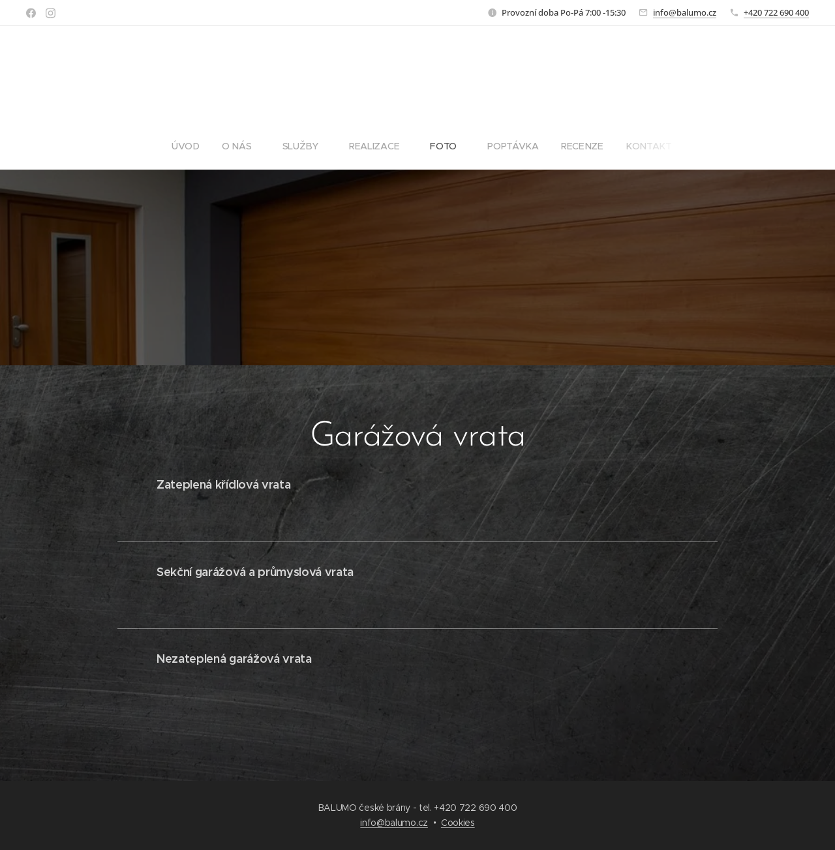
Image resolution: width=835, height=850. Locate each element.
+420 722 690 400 (776, 12)
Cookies (458, 822)
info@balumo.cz (684, 12)
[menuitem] (191, 146)
